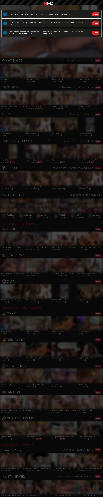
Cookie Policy (48, 33)
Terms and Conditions (69, 22)
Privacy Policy (53, 14)
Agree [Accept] (95, 14)
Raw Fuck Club (48, 3)
